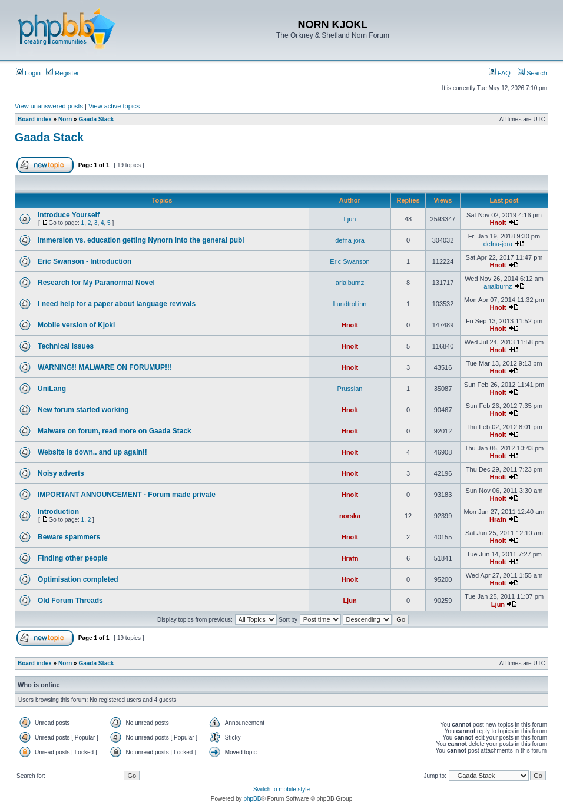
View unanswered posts (49, 106)
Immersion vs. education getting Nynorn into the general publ (141, 240)
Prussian (350, 388)
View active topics (114, 106)
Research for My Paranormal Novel (96, 283)
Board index (35, 119)
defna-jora (350, 240)
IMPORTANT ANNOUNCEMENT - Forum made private (127, 495)
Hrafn (497, 519)
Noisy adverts (61, 473)
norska (349, 515)
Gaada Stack (96, 119)
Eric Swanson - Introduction (84, 261)
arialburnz (350, 282)
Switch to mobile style (281, 789)
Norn (65, 119)
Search (532, 73)
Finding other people (73, 558)
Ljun (350, 219)
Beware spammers (69, 537)
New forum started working (83, 410)
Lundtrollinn (350, 303)
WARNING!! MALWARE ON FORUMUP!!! (105, 367)
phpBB (252, 799)
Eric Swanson (349, 261)
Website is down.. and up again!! (92, 452)
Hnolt (497, 222)
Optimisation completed (78, 579)
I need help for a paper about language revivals (117, 304)
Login (28, 73)
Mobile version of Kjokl (76, 325)
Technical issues (66, 346)
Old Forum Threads (70, 600)
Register (62, 73)
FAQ (500, 73)
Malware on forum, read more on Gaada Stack (114, 431)
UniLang (52, 389)
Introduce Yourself (69, 215)
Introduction (58, 512)
